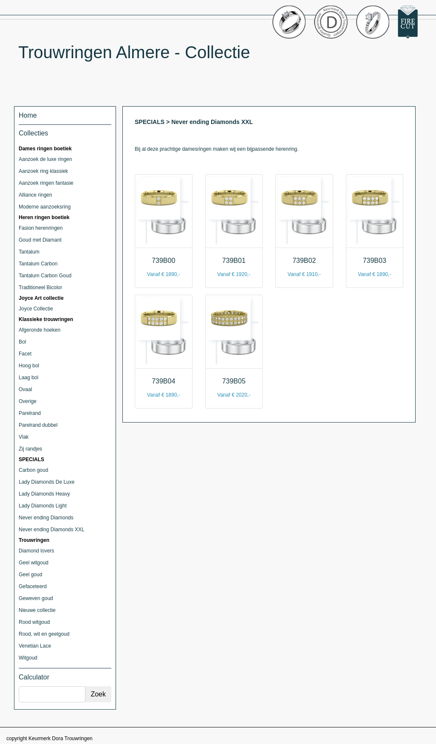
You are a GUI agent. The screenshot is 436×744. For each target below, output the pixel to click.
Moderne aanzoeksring (45, 207)
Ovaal (25, 389)
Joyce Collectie (36, 309)
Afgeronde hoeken (39, 330)
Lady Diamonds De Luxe (46, 482)
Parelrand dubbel (38, 425)
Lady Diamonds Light (43, 506)
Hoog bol (29, 366)
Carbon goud (33, 470)
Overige (28, 401)
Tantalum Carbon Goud (45, 276)
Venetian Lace (35, 646)
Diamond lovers (36, 551)
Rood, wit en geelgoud (44, 634)
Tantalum (29, 252)
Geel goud (30, 575)
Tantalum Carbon (38, 264)
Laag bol (28, 377)
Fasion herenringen (40, 228)
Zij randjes (30, 449)
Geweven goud (36, 598)
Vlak (23, 437)
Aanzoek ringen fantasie (46, 183)
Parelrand (30, 413)
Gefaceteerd (33, 586)
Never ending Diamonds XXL (52, 530)
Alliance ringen (35, 195)
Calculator (34, 677)
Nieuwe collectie (37, 610)
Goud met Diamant (40, 240)
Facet (25, 354)
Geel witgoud (33, 563)
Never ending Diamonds (46, 518)
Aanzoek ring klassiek (43, 171)
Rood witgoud (34, 622)
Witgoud (28, 658)
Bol (22, 342)
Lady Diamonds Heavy (44, 494)
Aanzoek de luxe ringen (45, 159)
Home (28, 115)
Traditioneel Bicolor (40, 287)
